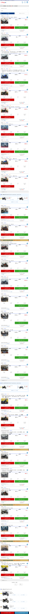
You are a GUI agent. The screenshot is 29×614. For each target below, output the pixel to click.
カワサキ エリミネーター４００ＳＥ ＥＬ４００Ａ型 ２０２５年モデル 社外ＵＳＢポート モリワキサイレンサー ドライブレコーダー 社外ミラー (13, 396)
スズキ (2, 205)
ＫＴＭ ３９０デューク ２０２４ (8, 224)
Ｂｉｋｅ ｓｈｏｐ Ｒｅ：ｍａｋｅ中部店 (6, 66)
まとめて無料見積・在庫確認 (7, 612)
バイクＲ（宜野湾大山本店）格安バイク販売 (6, 578)
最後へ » (21, 584)
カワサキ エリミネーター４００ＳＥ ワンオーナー (11, 106)
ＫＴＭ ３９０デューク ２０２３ (8, 260)
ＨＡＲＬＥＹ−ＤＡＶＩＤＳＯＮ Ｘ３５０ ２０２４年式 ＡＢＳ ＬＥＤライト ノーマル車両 (13, 433)
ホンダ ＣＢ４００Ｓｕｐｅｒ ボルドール (9, 158)
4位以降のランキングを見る (14, 390)
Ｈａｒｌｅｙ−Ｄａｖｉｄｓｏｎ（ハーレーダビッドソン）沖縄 (8, 447)
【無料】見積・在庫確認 (7, 27)
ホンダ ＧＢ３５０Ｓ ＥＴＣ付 (7, 312)
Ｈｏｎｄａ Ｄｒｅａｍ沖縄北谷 (5, 326)
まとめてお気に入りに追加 (22, 612)
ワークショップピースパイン (4, 466)
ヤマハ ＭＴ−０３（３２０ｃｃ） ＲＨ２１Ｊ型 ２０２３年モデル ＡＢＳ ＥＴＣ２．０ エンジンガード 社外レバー (13, 564)
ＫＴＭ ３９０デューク (6, 544)
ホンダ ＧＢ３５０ (5, 89)
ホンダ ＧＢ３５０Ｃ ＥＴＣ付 (7, 329)
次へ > (16, 584)
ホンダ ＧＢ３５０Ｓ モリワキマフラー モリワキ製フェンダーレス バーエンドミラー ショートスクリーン (13, 52)
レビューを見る (12, 199)
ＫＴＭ (2, 259)
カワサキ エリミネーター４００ (7, 525)
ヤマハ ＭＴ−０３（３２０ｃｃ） (7, 124)
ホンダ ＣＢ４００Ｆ (5, 141)
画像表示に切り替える (22, 13)
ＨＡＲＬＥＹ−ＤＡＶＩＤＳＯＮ (5, 430)
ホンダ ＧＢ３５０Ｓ (5, 34)
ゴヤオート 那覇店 (3, 48)
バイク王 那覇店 (3, 103)
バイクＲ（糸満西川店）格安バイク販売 (6, 411)
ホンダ (2, 50)
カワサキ (2, 105)
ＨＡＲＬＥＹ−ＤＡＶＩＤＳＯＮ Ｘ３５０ (9, 243)
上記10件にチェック (4, 191)
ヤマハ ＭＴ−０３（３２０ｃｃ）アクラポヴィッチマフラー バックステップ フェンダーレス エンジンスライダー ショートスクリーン (13, 71)
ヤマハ (2, 122)
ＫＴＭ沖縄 (2, 274)
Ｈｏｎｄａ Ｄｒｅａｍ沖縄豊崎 (5, 378)
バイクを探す (13, 601)
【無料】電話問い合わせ (21, 27)
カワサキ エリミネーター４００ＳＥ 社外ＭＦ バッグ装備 (12, 414)
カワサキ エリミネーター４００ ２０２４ (9, 17)
